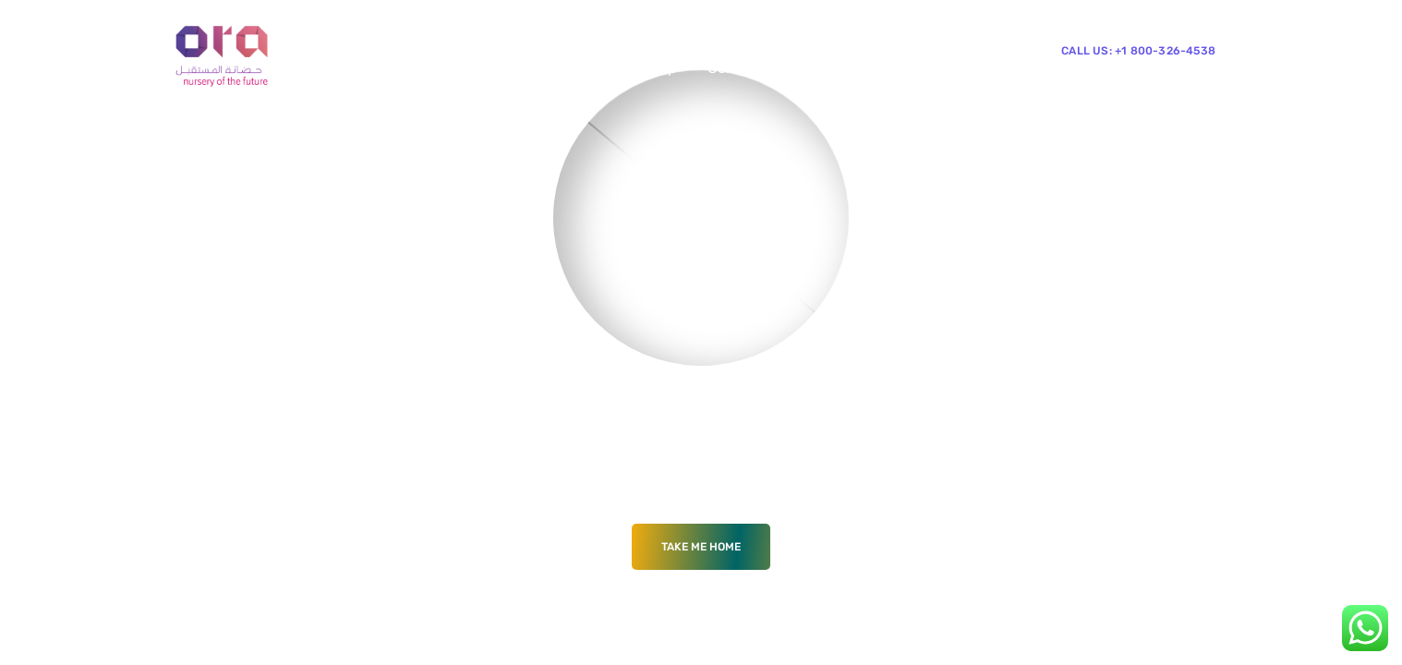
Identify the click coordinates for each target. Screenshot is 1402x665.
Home (345, 68)
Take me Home (701, 546)
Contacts (738, 68)
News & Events (377, 142)
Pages (416, 68)
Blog (594, 68)
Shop (659, 68)
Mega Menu (508, 68)
